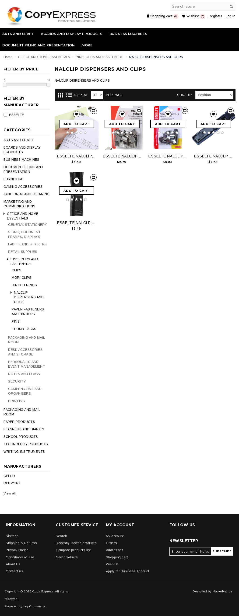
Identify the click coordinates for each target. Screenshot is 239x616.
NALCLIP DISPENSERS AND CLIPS (29, 297)
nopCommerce (35, 606)
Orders (111, 543)
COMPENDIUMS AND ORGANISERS (25, 391)
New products (67, 557)
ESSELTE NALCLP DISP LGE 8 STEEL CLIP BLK (213, 156)
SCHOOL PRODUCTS (21, 437)
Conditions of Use (20, 557)
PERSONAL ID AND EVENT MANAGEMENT (26, 364)
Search (231, 6)
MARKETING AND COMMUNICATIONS (19, 204)
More (87, 45)
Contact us (14, 571)
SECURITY (17, 381)
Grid (60, 95)
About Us (13, 564)
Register (215, 16)
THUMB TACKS (24, 329)
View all (10, 493)
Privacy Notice (17, 550)
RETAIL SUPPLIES (22, 252)
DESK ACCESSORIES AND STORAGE (25, 352)
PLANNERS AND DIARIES (24, 429)
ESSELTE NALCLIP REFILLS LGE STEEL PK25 (76, 156)
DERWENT (12, 483)
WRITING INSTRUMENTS (24, 451)
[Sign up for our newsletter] (190, 551)
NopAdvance (222, 591)
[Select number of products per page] (97, 95)
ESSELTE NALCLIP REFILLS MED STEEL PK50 (122, 156)
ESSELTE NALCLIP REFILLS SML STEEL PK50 (167, 156)
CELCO (9, 476)
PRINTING (16, 401)
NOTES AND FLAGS (24, 374)
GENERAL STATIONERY (27, 224)
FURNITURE (14, 179)
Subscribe (221, 551)
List (69, 95)
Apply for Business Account (127, 571)
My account (115, 536)
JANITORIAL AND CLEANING (27, 194)
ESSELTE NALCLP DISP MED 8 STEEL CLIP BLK (76, 223)
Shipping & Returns (21, 543)
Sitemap (12, 536)
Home (8, 57)
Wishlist (112, 564)
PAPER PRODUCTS (19, 422)
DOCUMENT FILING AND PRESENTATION (38, 45)
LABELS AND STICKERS (27, 244)
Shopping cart (117, 557)
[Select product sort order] (214, 95)
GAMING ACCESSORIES (23, 186)
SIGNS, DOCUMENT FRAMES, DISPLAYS (24, 234)
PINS (16, 321)
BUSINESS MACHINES (128, 34)
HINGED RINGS (24, 285)
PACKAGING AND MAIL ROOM (26, 340)
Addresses (114, 550)
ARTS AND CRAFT (18, 34)
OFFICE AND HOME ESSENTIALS (23, 216)
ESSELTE (16, 115)
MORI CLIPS (21, 277)
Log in (230, 16)
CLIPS (16, 270)
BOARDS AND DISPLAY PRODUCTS (71, 34)
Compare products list (73, 550)
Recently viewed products (76, 543)
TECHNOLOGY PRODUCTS (26, 444)
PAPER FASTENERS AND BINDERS (28, 311)
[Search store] (203, 6)
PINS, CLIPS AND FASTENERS (24, 261)
